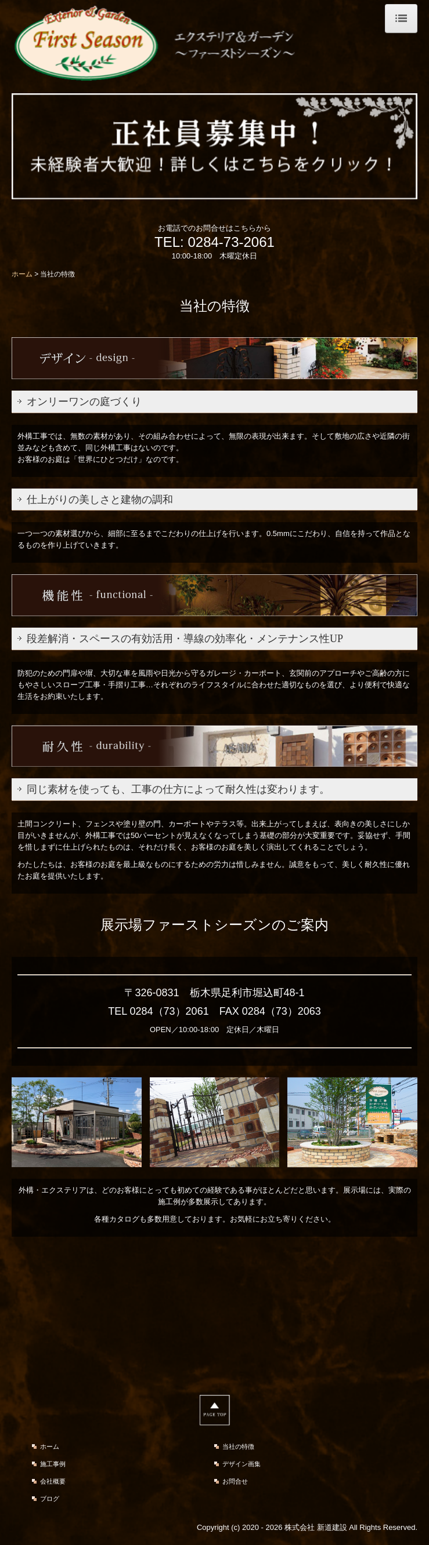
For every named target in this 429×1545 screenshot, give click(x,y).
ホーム (49, 1446)
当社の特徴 (238, 1446)
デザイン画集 (241, 1463)
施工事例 (53, 1463)
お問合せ (235, 1481)
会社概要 (53, 1481)
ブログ (49, 1498)
